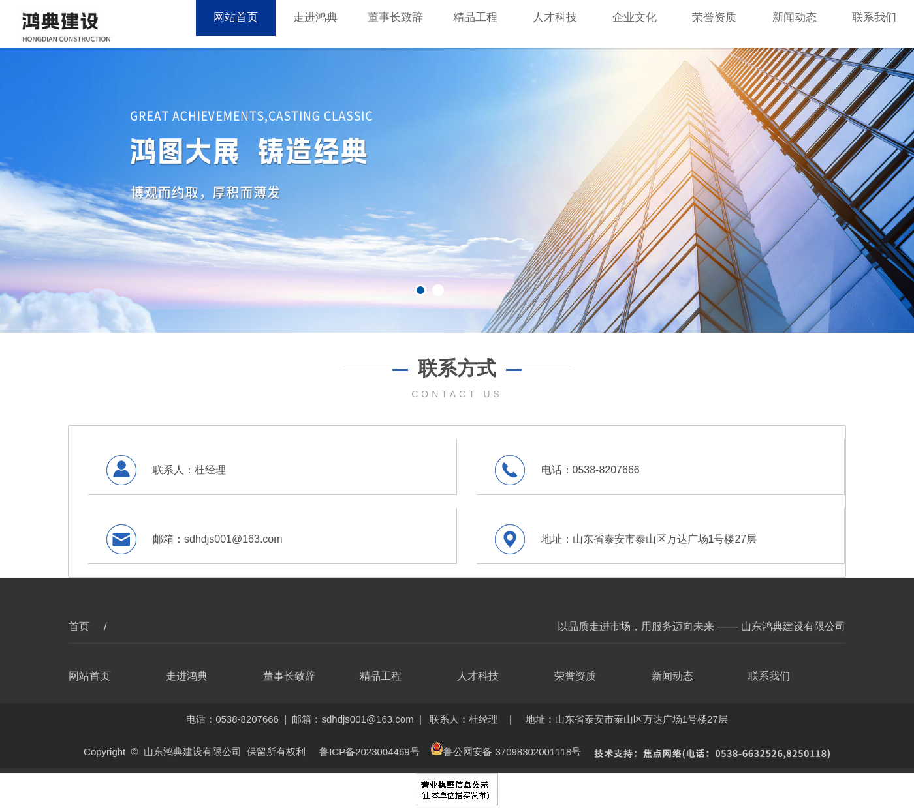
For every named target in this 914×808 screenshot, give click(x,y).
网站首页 (236, 23)
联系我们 (874, 23)
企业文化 (634, 23)
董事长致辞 (396, 23)
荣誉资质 (714, 23)
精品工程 (475, 23)
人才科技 (555, 23)
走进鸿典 (315, 23)
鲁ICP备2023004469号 (369, 751)
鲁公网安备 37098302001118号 (505, 751)
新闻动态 (794, 23)
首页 (80, 626)
